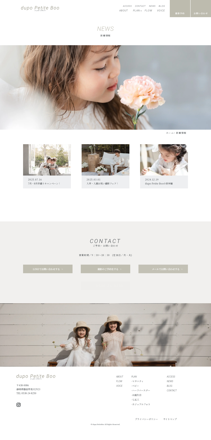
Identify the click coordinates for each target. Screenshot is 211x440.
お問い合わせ (201, 13)
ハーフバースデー (141, 390)
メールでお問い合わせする (166, 271)
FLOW (148, 10)
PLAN (136, 10)
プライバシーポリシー (146, 419)
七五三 (135, 399)
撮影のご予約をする (108, 270)
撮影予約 (180, 13)
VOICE (161, 10)
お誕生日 (136, 395)
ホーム (170, 132)
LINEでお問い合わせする (46, 270)
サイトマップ (170, 419)
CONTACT (140, 6)
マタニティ (138, 381)
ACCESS (127, 6)
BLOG (162, 6)
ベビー (135, 385)
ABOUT (123, 10)
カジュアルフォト (141, 404)
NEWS (152, 6)
